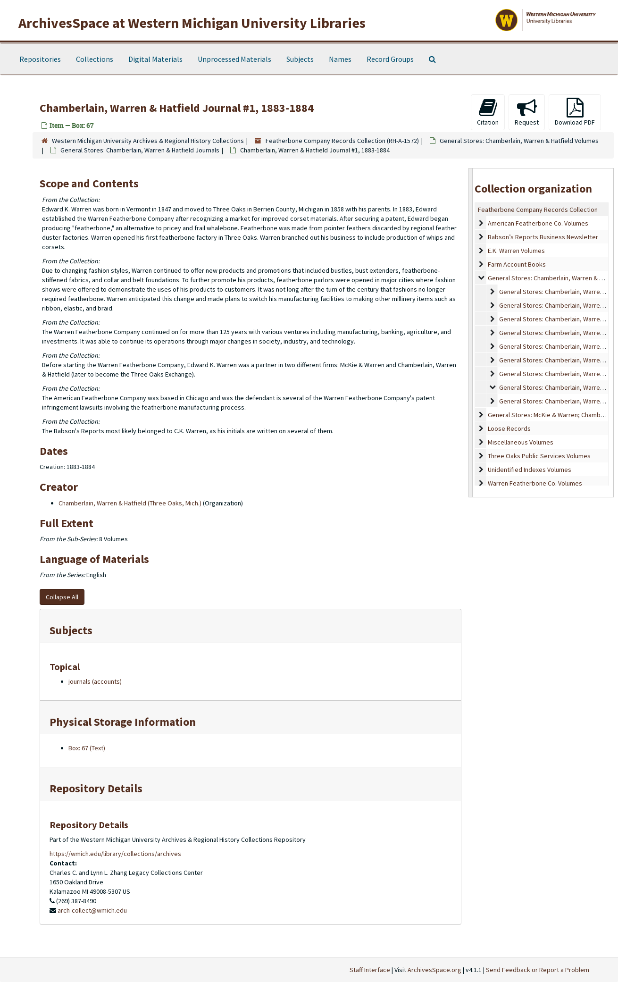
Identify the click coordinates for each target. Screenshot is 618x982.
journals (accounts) (95, 681)
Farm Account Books (517, 264)
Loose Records (509, 428)
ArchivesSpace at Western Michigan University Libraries (192, 23)
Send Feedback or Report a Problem (537, 969)
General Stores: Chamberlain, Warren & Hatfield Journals (139, 150)
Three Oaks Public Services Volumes (539, 456)
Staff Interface (370, 969)
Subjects (300, 59)
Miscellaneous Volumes (520, 442)
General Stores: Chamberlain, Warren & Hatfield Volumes (519, 140)
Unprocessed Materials (234, 59)
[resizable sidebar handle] (471, 332)
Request (527, 112)
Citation (488, 112)
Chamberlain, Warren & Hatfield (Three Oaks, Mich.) (129, 503)
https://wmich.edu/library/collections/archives (115, 853)
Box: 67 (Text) (86, 748)
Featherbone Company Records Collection (538, 209)
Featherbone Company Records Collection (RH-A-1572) (342, 140)
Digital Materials (155, 59)
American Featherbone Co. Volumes (538, 223)
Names (340, 59)
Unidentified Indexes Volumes (529, 469)
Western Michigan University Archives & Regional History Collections (148, 140)
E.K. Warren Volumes (516, 250)
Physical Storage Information (123, 721)
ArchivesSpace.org (434, 969)
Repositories (40, 59)
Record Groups (390, 59)
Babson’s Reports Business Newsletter (543, 237)
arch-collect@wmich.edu (92, 910)
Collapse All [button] (62, 597)
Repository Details (96, 788)
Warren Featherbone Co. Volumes (535, 483)
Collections (94, 59)
